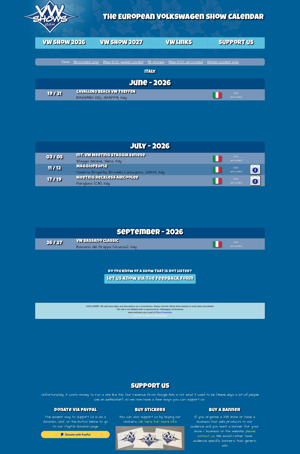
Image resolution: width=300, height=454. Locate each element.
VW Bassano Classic (97, 241)
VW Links (179, 43)
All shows (156, 62)
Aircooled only (86, 62)
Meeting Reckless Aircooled (107, 178)
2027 (121, 43)
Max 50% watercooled (123, 62)
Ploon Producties (164, 312)
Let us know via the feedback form (150, 278)
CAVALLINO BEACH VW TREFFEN (105, 92)
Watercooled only (223, 62)
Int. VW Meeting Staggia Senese (110, 155)
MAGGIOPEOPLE (91, 167)
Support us (236, 43)
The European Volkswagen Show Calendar (183, 17)
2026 (64, 43)
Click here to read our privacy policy (150, 315)
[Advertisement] (150, 120)
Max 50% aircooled (186, 62)
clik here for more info (157, 421)
